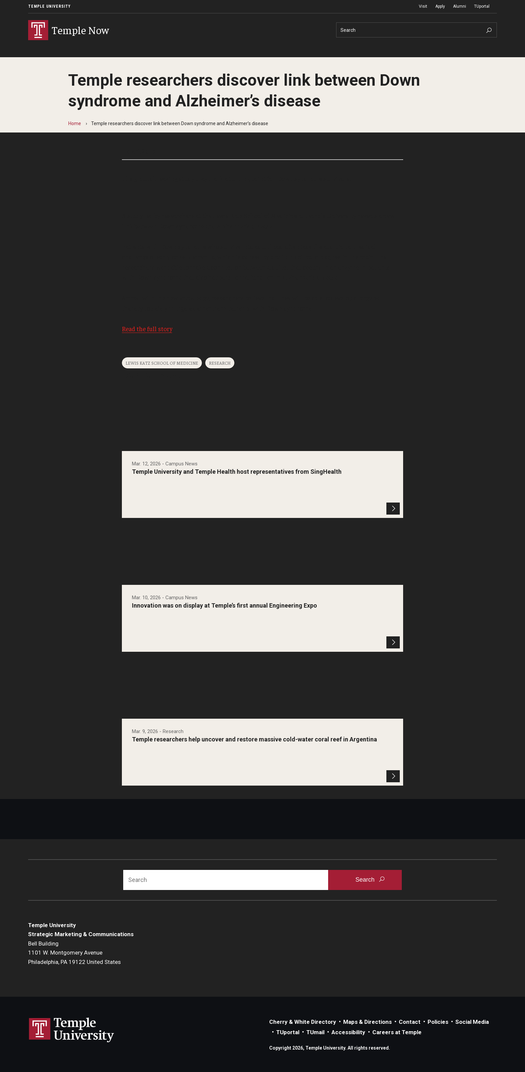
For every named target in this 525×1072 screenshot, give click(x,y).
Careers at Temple (397, 1032)
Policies (438, 1021)
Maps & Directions (367, 1021)
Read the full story (147, 329)
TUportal (482, 6)
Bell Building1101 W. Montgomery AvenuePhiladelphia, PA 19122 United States (74, 952)
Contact (410, 1021)
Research (220, 363)
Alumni (459, 6)
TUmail (315, 1032)
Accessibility (348, 1032)
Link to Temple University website (71, 1030)
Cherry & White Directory (302, 1021)
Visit (423, 6)
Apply (440, 6)
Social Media (472, 1021)
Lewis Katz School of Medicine (162, 363)
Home (74, 123)
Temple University (49, 6)
